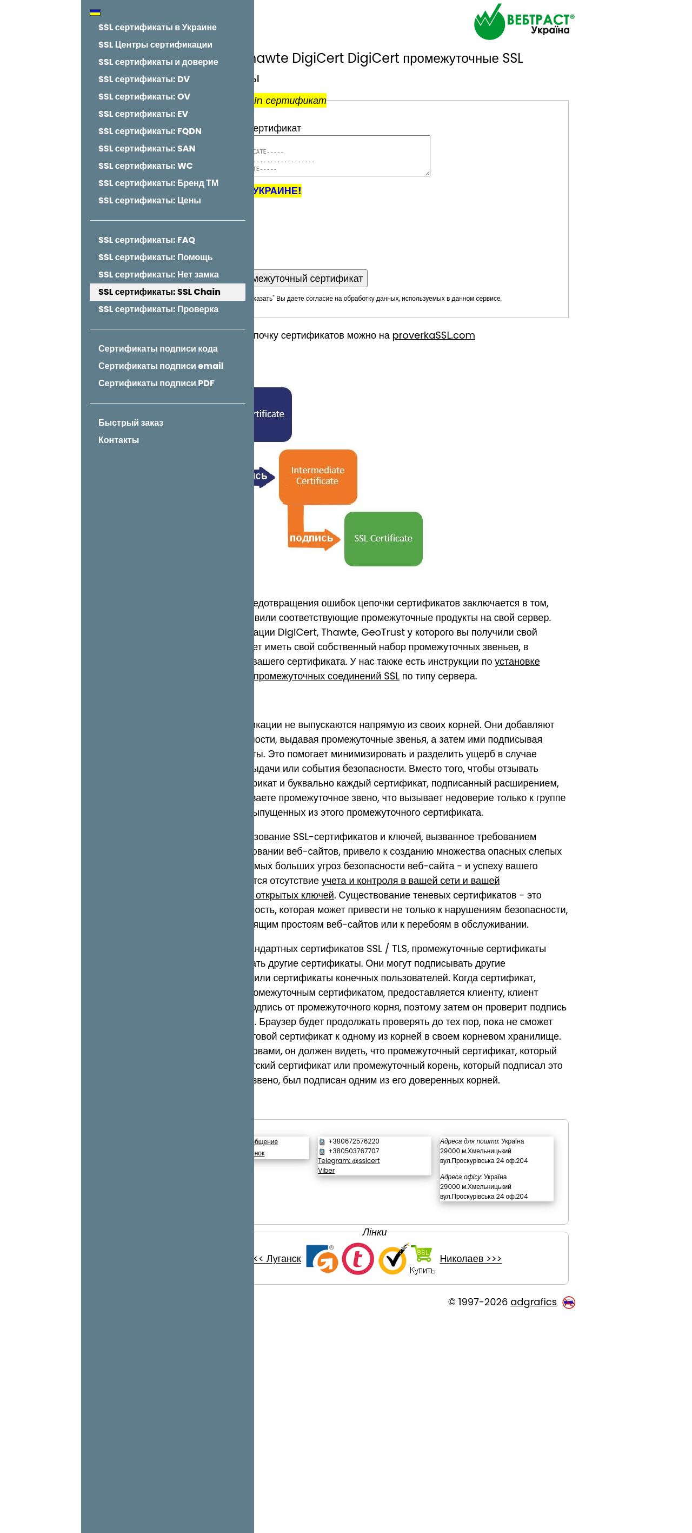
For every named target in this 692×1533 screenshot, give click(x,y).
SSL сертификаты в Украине (157, 27)
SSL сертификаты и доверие (158, 62)
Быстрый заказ (130, 423)
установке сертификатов (391, 700)
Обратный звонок (327, 1338)
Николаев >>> (515, 1473)
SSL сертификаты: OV (144, 96)
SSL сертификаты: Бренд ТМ (158, 183)
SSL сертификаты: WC (145, 166)
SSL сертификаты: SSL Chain (159, 292)
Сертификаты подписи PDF (156, 383)
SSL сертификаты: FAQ (146, 240)
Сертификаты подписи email (160, 366)
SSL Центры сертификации (155, 44)
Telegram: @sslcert (407, 1345)
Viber (385, 1355)
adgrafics (533, 1516)
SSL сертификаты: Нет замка (158, 274)
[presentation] (358, 234)
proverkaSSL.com (522, 345)
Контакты (118, 440)
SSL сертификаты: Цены (149, 200)
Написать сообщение (334, 1326)
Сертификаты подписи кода (158, 348)
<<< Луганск (318, 1473)
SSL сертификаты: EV (143, 114)
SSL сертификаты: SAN (147, 148)
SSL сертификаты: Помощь (155, 257)
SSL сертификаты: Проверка (158, 309)
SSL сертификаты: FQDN (150, 131)
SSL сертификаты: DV (144, 79)
